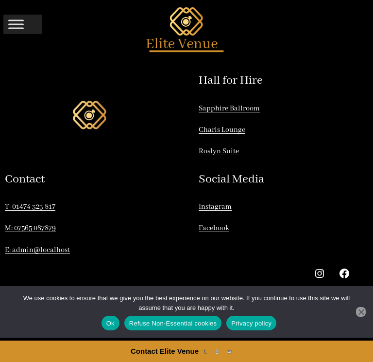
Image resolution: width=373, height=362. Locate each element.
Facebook (214, 228)
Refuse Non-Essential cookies (173, 323)
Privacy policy (251, 323)
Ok (110, 323)
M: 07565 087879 (30, 228)
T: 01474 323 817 (30, 206)
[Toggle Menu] (16, 24)
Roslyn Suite (219, 151)
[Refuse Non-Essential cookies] (361, 312)
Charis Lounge (222, 130)
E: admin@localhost (37, 250)
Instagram (215, 206)
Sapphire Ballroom (229, 108)
